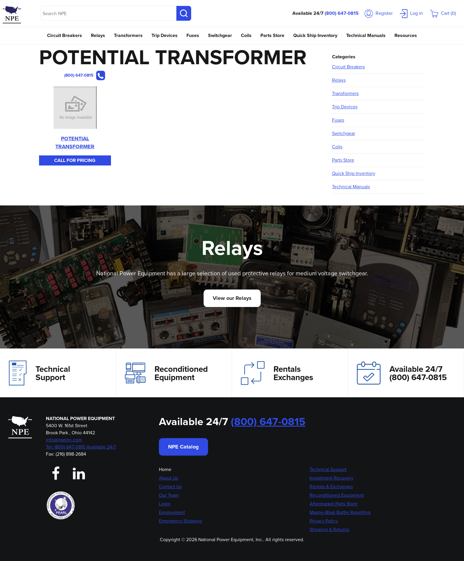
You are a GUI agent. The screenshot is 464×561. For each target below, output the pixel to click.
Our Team (169, 495)
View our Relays (232, 298)
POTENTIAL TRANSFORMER (74, 142)
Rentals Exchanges (277, 373)
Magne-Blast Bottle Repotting (340, 512)
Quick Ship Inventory (315, 35)
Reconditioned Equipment (166, 373)
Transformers (128, 35)
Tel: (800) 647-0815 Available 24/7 (81, 446)
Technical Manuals (366, 35)
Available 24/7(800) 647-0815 (402, 372)
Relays (98, 35)
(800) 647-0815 (342, 13)
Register (379, 13)
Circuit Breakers (64, 35)
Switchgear (220, 35)
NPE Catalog (183, 447)
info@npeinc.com (64, 439)
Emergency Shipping (180, 520)
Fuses (192, 35)
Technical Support (39, 373)
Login (164, 503)
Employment (172, 512)
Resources (405, 35)
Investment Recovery (331, 478)
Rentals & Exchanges (331, 486)
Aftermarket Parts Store (333, 503)
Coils (246, 35)
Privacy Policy (324, 520)
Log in (411, 13)
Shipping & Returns (329, 529)
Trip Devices (165, 35)
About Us (168, 478)
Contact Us (170, 486)
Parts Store (272, 35)
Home (165, 469)
